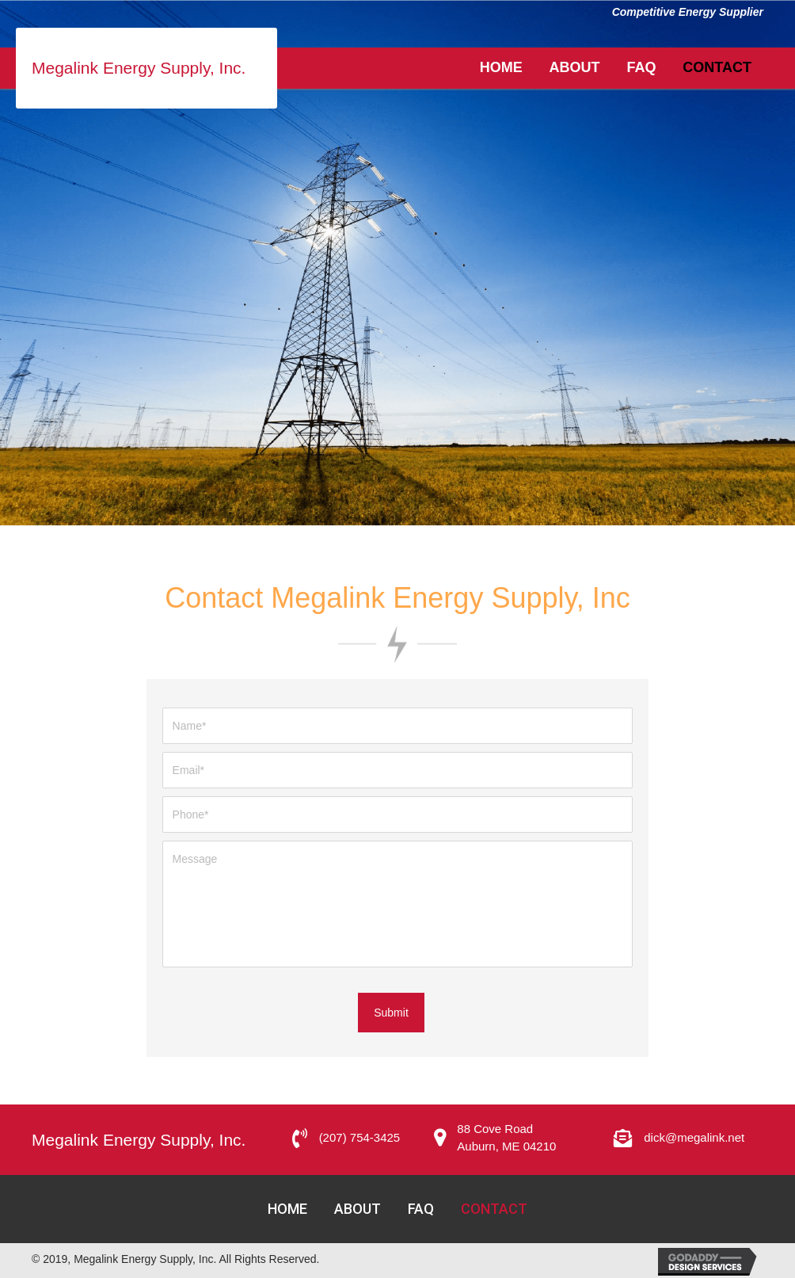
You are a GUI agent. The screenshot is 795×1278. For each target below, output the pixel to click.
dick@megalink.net (694, 1137)
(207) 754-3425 (360, 1137)
